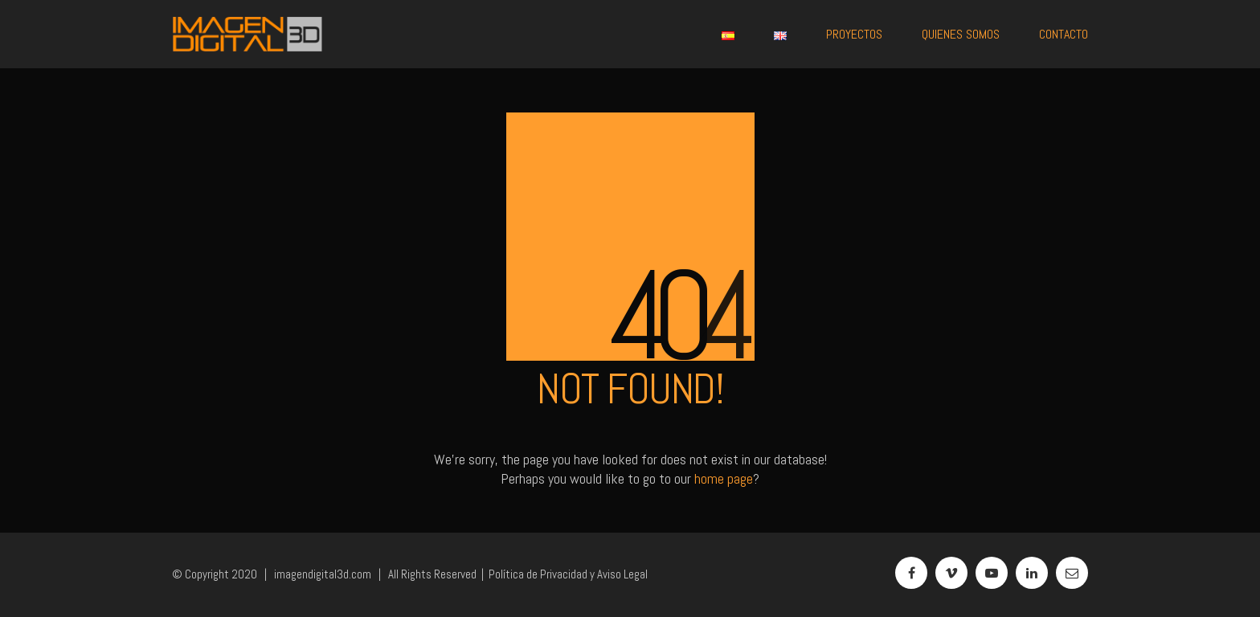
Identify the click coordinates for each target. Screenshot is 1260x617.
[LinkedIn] (1032, 573)
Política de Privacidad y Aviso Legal (568, 574)
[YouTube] (992, 573)
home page (723, 478)
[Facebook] (911, 573)
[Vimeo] (951, 573)
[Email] (1072, 573)
